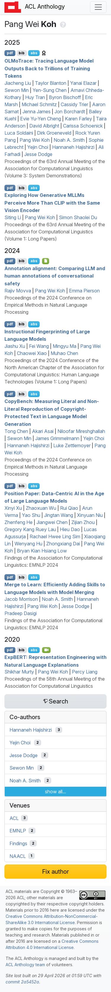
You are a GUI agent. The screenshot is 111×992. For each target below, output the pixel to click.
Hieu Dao (70, 529)
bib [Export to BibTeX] (22, 53)
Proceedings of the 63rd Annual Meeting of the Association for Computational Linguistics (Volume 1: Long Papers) (54, 232)
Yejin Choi (37, 147)
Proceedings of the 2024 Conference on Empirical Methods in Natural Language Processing (47, 305)
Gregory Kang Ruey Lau (30, 529)
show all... (55, 791)
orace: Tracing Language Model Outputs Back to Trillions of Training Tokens (49, 68)
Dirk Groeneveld (54, 133)
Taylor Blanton (50, 83)
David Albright (44, 126)
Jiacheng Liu (17, 83)
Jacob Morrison (21, 599)
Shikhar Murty (19, 672)
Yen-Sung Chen (50, 90)
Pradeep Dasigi (20, 613)
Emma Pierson (84, 291)
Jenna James (36, 111)
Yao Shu (31, 515)
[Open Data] (45, 261)
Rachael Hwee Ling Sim (55, 536)
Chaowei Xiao (32, 353)
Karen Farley (78, 119)
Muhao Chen (64, 353)
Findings (18, 843)
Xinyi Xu (13, 508)
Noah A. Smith (69, 140)
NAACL (17, 856)
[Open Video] (46, 650)
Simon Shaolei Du (78, 217)
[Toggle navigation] (98, 7)
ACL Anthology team (25, 964)
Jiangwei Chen (51, 522)
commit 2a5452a (22, 981)
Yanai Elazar (83, 83)
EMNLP (17, 831)
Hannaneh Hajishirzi (73, 147)
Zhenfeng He (18, 522)
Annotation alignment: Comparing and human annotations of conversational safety (54, 275)
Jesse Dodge (38, 154)
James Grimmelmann (57, 438)
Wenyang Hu (28, 544)
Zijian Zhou (83, 522)
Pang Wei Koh (35, 140)
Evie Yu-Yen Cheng (40, 119)
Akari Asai (43, 431)
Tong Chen (16, 431)
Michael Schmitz (39, 104)
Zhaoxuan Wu (41, 508)
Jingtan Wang (58, 515)
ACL (14, 818)
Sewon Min (16, 90)
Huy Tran (35, 97)
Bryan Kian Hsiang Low (42, 551)
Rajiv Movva (17, 291)
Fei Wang (39, 346)
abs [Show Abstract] (33, 53)
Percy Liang (84, 672)
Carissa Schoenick (83, 126)
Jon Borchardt (69, 111)
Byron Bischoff (65, 97)
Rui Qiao (69, 508)
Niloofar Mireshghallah (81, 431)
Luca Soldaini (18, 133)
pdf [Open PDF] (10, 53)
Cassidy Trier (74, 104)
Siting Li (12, 217)
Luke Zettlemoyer (72, 445)
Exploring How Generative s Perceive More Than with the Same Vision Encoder (52, 202)
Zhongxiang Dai (63, 544)
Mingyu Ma (64, 346)
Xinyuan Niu (90, 515)
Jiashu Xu (14, 346)
